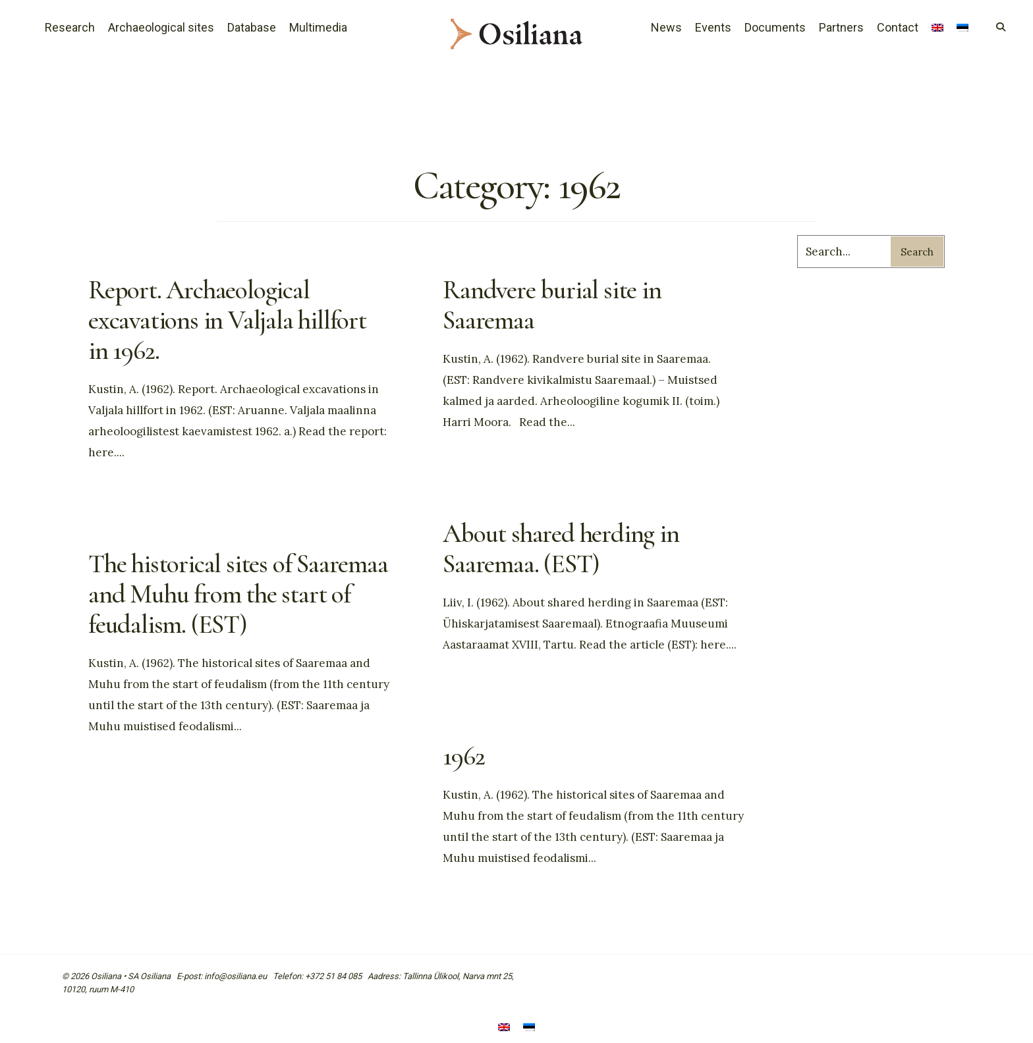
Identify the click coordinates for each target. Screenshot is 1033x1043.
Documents (775, 27)
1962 (463, 756)
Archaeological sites (161, 27)
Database (251, 27)
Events (713, 27)
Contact (897, 27)
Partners (841, 27)
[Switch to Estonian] (962, 29)
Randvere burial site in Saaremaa (552, 305)
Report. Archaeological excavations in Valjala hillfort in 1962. (227, 320)
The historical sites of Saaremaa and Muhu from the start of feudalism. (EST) (238, 594)
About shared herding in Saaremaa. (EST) (561, 548)
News (666, 27)
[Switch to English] (503, 1028)
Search (917, 252)
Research (70, 27)
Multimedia (318, 27)
